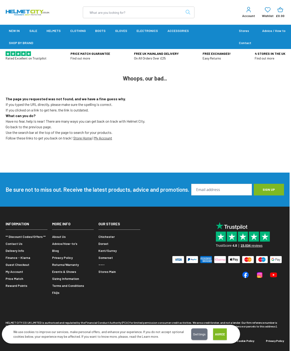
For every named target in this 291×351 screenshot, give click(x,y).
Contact (245, 43)
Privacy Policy (62, 258)
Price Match (14, 279)
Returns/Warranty (65, 265)
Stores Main (107, 272)
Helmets (54, 31)
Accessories (178, 31)
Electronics (147, 31)
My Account (103, 138)
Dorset (103, 244)
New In (14, 31)
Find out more (80, 58)
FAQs (55, 293)
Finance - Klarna (18, 258)
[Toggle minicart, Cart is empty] (280, 12)
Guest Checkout (17, 265)
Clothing (78, 31)
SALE (33, 31)
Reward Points (16, 286)
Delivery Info (15, 251)
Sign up (269, 189)
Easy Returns (212, 58)
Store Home (82, 138)
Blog (55, 251)
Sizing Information (65, 279)
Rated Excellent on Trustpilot (26, 58)
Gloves (121, 31)
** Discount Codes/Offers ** (26, 237)
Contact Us (14, 244)
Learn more (150, 336)
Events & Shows (64, 272)
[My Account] (248, 12)
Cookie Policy (245, 340)
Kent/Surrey (107, 251)
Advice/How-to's (64, 244)
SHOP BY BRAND (21, 43)
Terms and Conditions (68, 286)
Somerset (105, 258)
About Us (59, 237)
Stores (244, 31)
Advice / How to (273, 31)
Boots (100, 31)
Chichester (106, 237)
